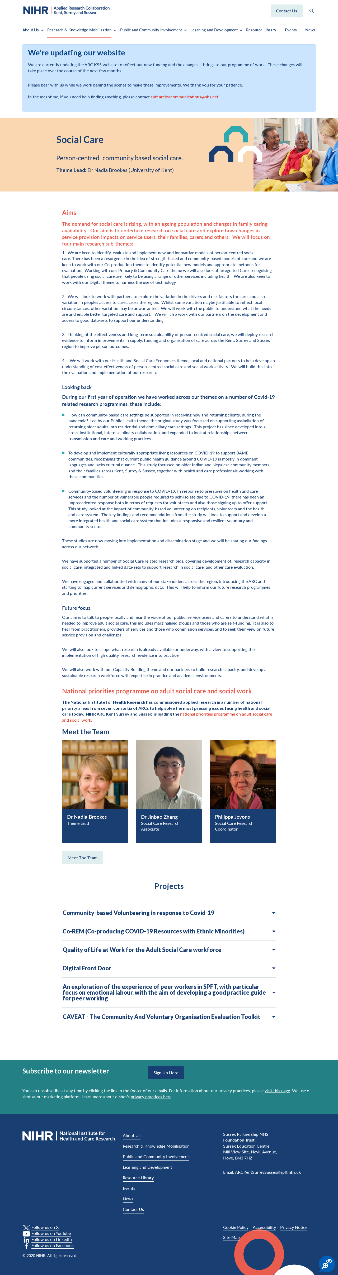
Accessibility (264, 1227)
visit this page (277, 1090)
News (310, 30)
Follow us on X (45, 1227)
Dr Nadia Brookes (87, 816)
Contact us (286, 11)
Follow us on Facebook (52, 1245)
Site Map (231, 1237)
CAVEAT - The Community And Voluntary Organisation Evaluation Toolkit (169, 1017)
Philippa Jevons (232, 816)
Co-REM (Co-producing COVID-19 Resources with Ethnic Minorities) (169, 931)
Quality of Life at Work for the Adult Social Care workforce (169, 950)
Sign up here (166, 1073)
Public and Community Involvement (151, 30)
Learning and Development (214, 30)
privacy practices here (151, 1097)
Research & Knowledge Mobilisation (79, 30)
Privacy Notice (293, 1227)
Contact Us (133, 1209)
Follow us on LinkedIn (51, 1239)
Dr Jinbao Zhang (159, 816)
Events (291, 30)
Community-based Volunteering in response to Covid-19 (169, 913)
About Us (30, 30)
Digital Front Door (169, 968)
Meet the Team (82, 858)
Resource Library (261, 30)
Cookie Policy (235, 1227)
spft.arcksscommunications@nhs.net (184, 97)
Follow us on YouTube (51, 1233)
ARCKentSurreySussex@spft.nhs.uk (268, 1172)
